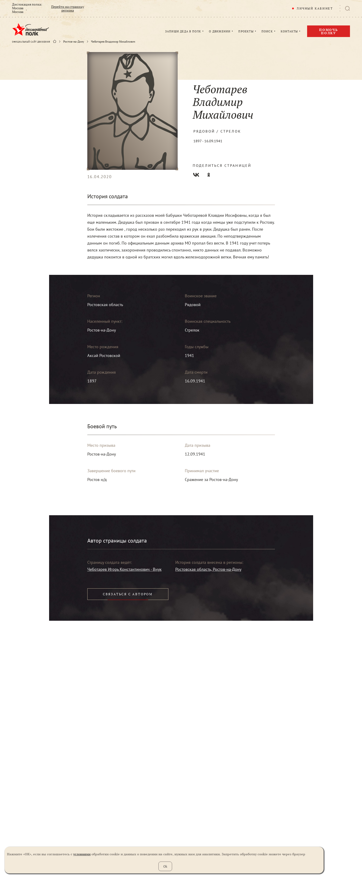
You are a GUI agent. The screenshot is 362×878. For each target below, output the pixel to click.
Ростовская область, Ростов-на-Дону (208, 569)
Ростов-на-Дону (73, 41)
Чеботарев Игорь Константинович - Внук (124, 569)
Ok (165, 866)
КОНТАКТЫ (289, 31)
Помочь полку (328, 31)
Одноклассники (209, 175)
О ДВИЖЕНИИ (219, 31)
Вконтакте (196, 175)
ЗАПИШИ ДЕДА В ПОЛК (183, 31)
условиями (82, 854)
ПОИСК (267, 31)
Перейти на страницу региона (67, 8)
